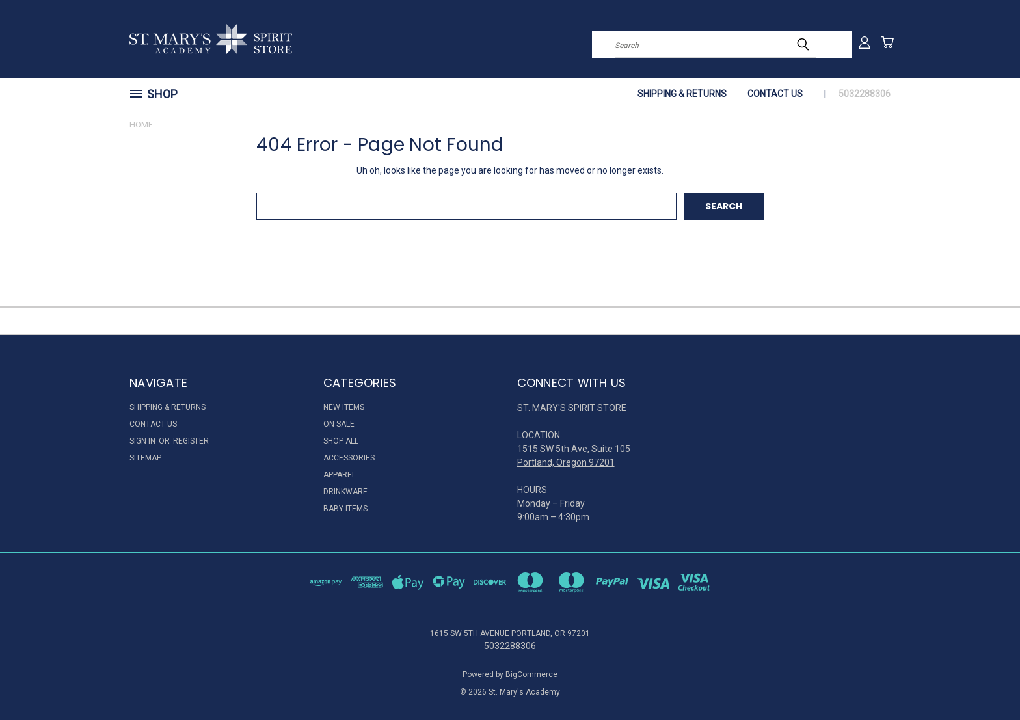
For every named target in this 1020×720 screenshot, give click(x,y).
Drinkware (345, 491)
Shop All (340, 441)
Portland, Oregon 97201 (566, 462)
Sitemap (145, 457)
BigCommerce (531, 674)
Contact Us (775, 93)
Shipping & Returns (682, 93)
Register (191, 441)
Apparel (339, 474)
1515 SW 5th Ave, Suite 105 (573, 449)
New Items (343, 407)
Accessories (349, 457)
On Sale (339, 424)
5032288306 (865, 93)
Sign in (143, 441)
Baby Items (345, 508)
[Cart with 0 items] (887, 42)
